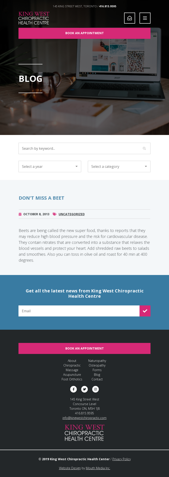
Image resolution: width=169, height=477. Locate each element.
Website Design (70, 468)
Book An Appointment (84, 33)
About (72, 361)
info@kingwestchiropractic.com (84, 418)
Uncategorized (72, 216)
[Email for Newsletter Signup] (79, 310)
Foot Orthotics (72, 379)
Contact (97, 379)
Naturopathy (97, 361)
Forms (97, 370)
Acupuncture (72, 374)
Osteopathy (97, 365)
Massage (72, 370)
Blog (97, 374)
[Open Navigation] (145, 18)
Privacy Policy (121, 459)
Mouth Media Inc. (98, 468)
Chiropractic (72, 365)
